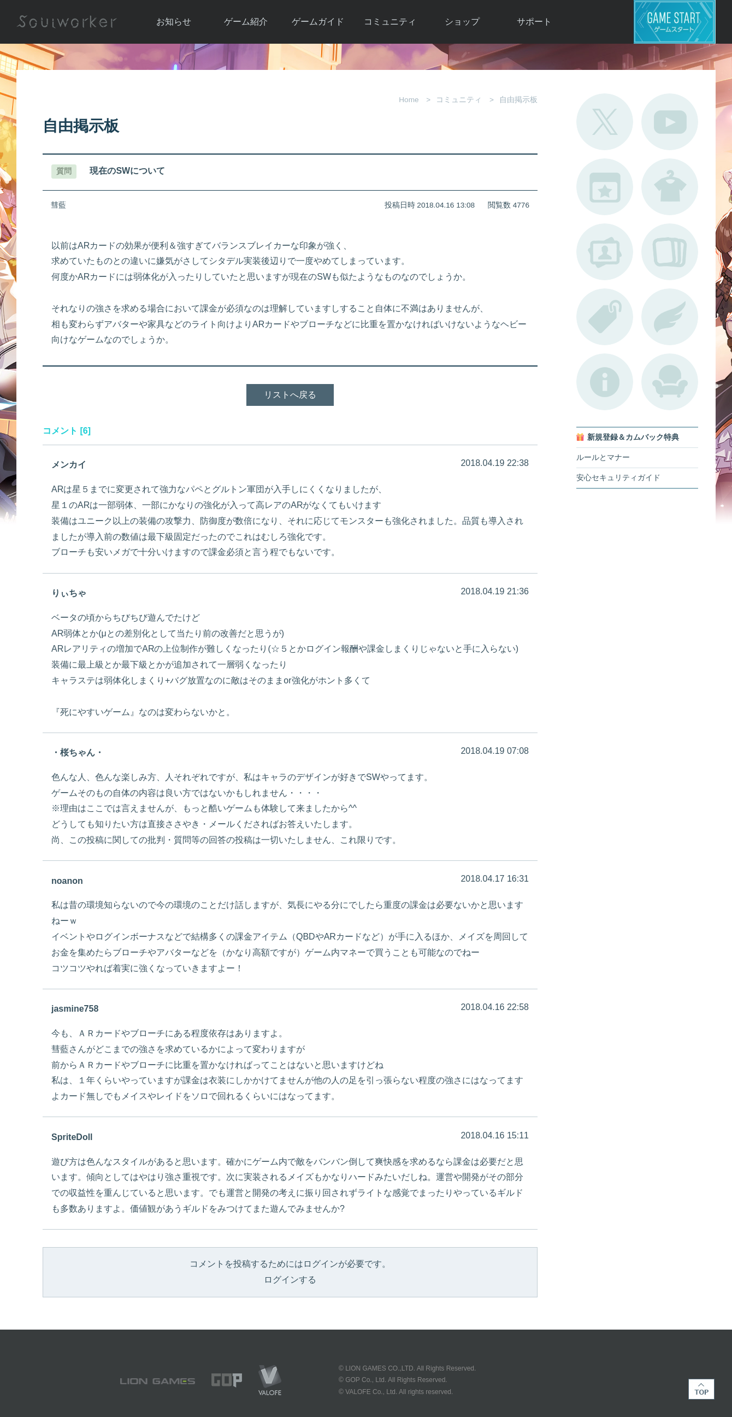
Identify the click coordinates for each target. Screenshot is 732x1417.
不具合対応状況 (604, 381)
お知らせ (173, 21)
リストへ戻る (290, 394)
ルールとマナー (603, 457)
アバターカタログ (669, 186)
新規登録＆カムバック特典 (633, 437)
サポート (534, 21)
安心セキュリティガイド (618, 478)
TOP (701, 1389)
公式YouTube (669, 121)
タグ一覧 (604, 316)
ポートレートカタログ (604, 251)
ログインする (290, 1279)
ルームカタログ (669, 381)
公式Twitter (604, 121)
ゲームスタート (675, 22)
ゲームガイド (318, 21)
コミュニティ (390, 21)
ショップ (462, 21)
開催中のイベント (604, 186)
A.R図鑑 (669, 251)
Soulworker (66, 22)
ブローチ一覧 (669, 316)
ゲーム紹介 (246, 21)
